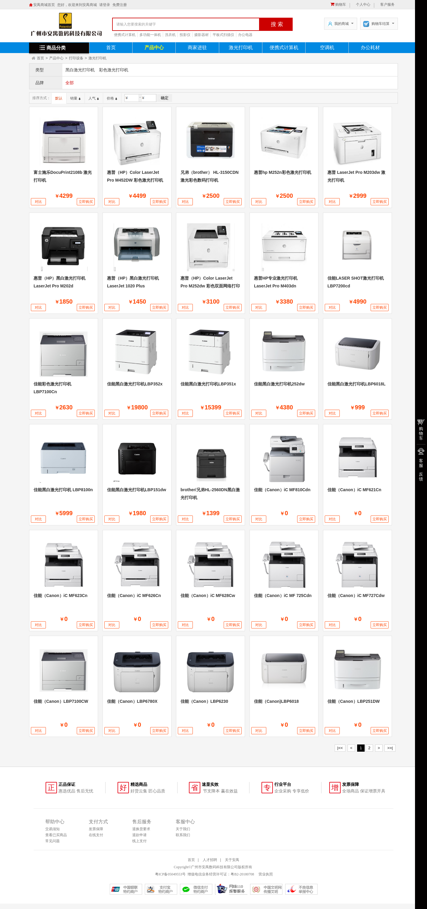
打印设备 (76, 58)
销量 (75, 98)
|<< (340, 748)
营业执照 (265, 874)
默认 (58, 98)
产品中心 (154, 47)
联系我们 (183, 835)
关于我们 (183, 829)
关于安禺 (232, 860)
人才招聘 (210, 860)
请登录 (104, 5)
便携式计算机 (125, 35)
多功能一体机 (150, 35)
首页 (111, 47)
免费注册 (119, 5)
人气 (93, 98)
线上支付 (139, 841)
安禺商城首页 (44, 5)
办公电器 (245, 35)
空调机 (327, 47)
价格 (112, 98)
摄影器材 (201, 35)
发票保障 (96, 829)
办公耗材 (370, 47)
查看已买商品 (56, 835)
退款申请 (139, 835)
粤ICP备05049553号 (170, 874)
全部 (69, 82)
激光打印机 (241, 47)
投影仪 (185, 35)
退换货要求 (141, 829)
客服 (421, 463)
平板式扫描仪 (223, 35)
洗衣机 (170, 35)
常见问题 (52, 841)
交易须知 (52, 829)
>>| (390, 748)
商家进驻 (197, 47)
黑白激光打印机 (80, 69)
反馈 (421, 476)
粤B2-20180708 (242, 874)
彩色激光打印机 (113, 69)
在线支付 (96, 835)
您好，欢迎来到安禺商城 (77, 5)
